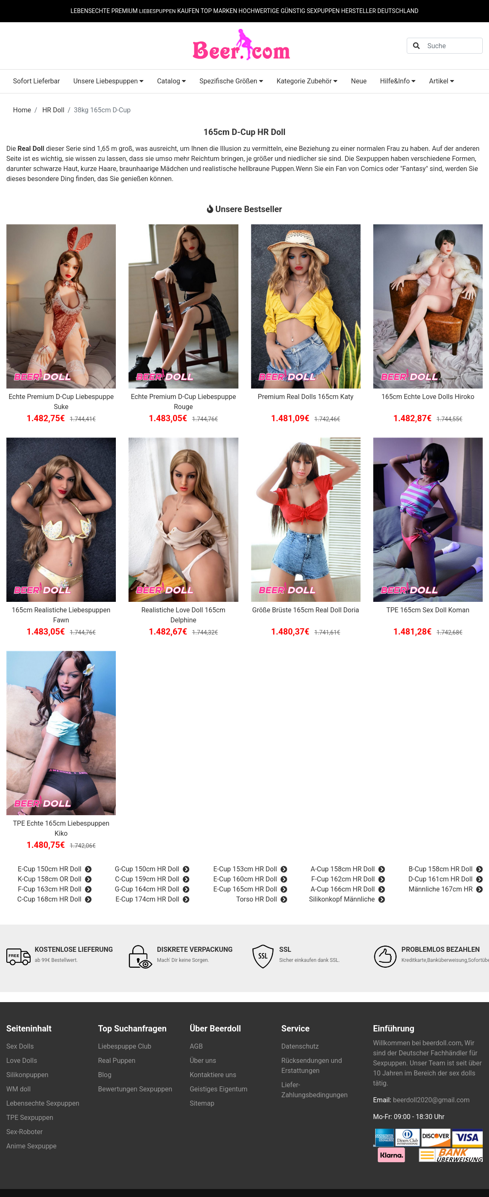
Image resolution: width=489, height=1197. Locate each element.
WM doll (18, 1089)
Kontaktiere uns (213, 1075)
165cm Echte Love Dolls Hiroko (428, 397)
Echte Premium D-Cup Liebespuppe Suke (61, 402)
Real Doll (31, 149)
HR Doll (53, 110)
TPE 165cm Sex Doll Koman (427, 610)
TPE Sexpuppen (29, 1118)
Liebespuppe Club (124, 1046)
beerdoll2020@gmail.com (431, 1100)
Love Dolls (21, 1061)
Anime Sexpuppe (31, 1146)
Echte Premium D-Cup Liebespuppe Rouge (183, 402)
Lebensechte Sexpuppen (42, 1103)
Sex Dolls (20, 1046)
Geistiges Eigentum (219, 1089)
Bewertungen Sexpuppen (135, 1089)
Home (22, 110)
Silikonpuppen (27, 1075)
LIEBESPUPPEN (157, 11)
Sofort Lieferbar (36, 81)
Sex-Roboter (24, 1132)
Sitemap (202, 1103)
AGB (196, 1046)
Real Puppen (116, 1061)
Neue (358, 81)
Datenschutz (300, 1046)
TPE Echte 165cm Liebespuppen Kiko (61, 828)
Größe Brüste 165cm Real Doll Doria (305, 610)
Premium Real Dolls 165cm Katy (305, 397)
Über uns (203, 1061)
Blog (104, 1075)
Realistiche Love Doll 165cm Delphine (183, 615)
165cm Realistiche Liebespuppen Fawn (61, 615)
